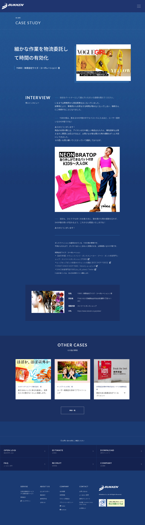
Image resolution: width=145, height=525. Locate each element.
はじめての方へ (45, 491)
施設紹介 (42, 495)
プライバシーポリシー (66, 502)
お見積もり (82, 508)
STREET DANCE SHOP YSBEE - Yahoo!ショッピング (76, 266)
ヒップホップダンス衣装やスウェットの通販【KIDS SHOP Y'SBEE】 (82, 262)
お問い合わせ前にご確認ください (73, 441)
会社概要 (62, 491)
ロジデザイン (25, 501)
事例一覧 (72, 410)
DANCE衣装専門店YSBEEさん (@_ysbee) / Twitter (75, 269)
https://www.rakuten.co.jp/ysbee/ (89, 311)
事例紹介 (23, 497)
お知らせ (42, 502)
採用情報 (62, 495)
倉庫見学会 (43, 499)
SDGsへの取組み (65, 499)
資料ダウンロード (84, 499)
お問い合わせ (83, 491)
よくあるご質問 (84, 495)
